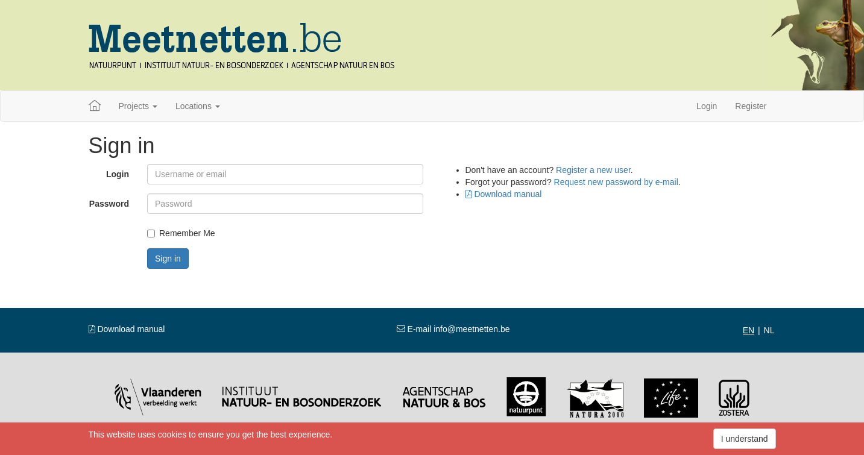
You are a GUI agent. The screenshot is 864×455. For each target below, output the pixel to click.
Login (706, 106)
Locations (197, 106)
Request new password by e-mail (616, 182)
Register (750, 106)
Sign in (168, 258)
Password (109, 204)
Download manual (503, 194)
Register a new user (593, 170)
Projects (138, 106)
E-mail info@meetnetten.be (453, 329)
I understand (744, 439)
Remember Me (181, 233)
